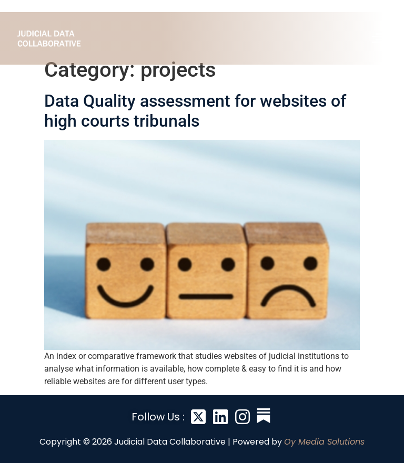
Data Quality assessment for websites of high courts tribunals (195, 111)
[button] (377, 38)
